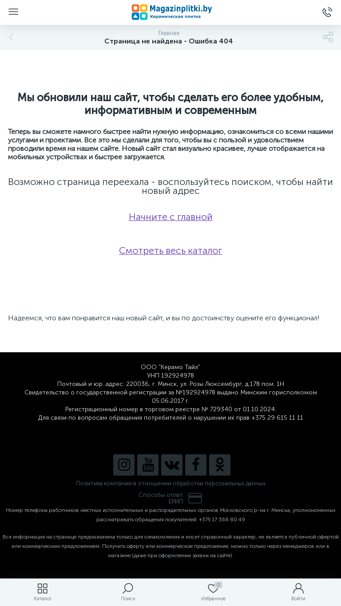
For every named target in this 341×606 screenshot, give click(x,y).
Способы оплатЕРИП (170, 498)
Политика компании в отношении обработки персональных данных (171, 483)
